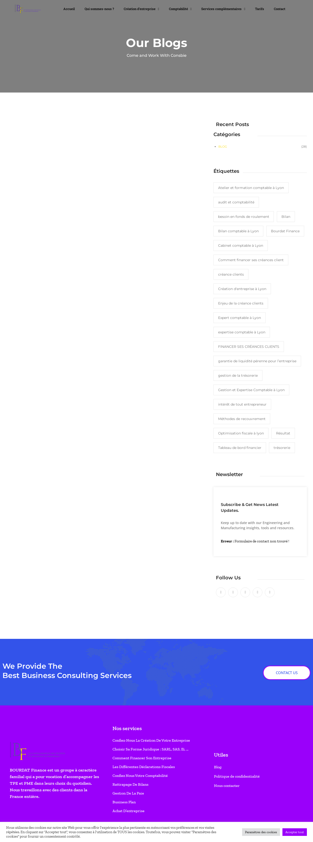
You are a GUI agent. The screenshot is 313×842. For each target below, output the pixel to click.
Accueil (69, 9)
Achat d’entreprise (128, 810)
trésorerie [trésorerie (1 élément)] (282, 447)
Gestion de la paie (128, 793)
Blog (222, 146)
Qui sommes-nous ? (99, 9)
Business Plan (124, 802)
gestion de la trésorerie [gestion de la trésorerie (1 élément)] (238, 375)
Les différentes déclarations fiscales (143, 766)
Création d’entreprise (141, 9)
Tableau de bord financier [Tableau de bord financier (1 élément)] (239, 447)
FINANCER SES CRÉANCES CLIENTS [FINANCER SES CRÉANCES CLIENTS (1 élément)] (248, 346)
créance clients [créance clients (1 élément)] (231, 274)
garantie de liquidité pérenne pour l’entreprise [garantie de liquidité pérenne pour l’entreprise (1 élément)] (257, 361)
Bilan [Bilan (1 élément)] (285, 216)
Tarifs (259, 9)
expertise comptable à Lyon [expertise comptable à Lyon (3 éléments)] (241, 332)
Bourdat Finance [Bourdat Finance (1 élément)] (285, 231)
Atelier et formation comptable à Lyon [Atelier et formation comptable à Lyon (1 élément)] (251, 188)
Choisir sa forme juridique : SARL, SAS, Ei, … (150, 749)
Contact (279, 9)
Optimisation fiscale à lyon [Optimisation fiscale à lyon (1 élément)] (241, 433)
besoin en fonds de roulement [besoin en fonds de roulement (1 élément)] (243, 216)
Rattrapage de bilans (130, 784)
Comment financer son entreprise (141, 758)
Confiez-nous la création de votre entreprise (151, 740)
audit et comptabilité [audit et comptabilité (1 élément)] (236, 202)
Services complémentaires (223, 9)
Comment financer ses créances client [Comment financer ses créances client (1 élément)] (251, 260)
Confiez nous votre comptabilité (140, 775)
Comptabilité (180, 9)
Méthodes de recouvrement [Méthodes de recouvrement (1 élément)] (242, 419)
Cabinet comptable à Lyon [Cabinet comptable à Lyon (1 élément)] (240, 245)
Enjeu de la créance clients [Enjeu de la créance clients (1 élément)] (240, 303)
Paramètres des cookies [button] (261, 832)
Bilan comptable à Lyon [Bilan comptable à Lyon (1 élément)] (238, 231)
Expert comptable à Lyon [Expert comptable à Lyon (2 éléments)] (239, 318)
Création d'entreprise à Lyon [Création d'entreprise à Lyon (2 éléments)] (242, 289)
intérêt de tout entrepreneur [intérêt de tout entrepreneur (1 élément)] (242, 404)
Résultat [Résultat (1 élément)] (283, 433)
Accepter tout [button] (294, 832)
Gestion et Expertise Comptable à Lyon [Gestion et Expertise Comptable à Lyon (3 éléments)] (251, 390)
